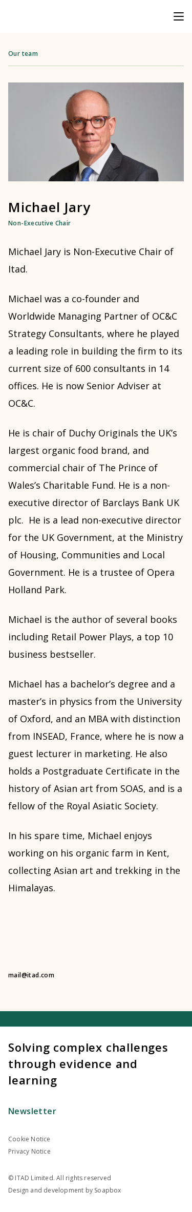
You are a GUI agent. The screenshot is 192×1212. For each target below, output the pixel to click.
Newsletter (32, 1111)
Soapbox (107, 1190)
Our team (23, 53)
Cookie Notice (29, 1139)
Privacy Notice (29, 1151)
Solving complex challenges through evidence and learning (88, 1063)
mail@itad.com (31, 975)
